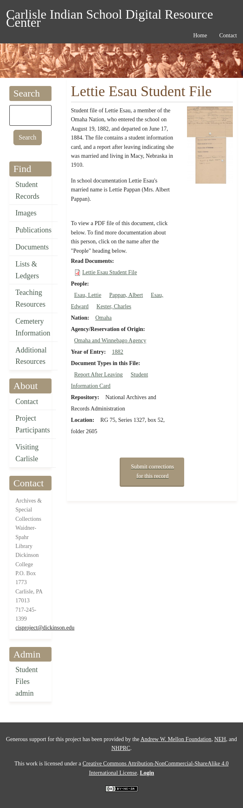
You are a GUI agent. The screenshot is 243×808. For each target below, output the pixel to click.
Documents (32, 247)
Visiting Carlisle (27, 453)
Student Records (27, 190)
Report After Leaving (98, 375)
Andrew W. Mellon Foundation (175, 739)
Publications (33, 230)
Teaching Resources (30, 298)
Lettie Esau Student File (109, 272)
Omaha (103, 318)
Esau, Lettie (87, 295)
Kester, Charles (114, 306)
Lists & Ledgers (27, 270)
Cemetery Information (32, 327)
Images (26, 213)
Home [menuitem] (200, 35)
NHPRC (120, 748)
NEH (220, 739)
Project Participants (32, 424)
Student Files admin (26, 681)
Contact (26, 402)
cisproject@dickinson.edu (44, 628)
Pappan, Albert (126, 295)
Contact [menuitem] (228, 35)
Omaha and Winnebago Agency (110, 340)
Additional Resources (31, 356)
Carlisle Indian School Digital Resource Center (109, 15)
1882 (117, 352)
